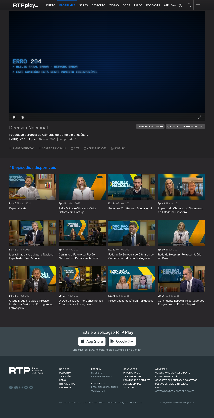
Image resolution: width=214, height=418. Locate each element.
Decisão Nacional (28, 128)
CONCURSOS (98, 383)
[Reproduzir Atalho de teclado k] (15, 117)
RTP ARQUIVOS (67, 384)
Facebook (11, 387)
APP (166, 5)
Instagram (21, 387)
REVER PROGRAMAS (101, 376)
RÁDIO (62, 380)
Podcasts (153, 5)
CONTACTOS (130, 369)
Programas (67, 5)
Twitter (16, 387)
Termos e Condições (117, 403)
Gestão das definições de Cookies (174, 391)
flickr (31, 387)
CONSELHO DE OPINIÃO (167, 376)
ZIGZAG (114, 5)
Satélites (128, 387)
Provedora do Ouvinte (136, 380)
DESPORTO (65, 373)
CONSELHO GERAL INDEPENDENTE (172, 373)
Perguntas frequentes (104, 387)
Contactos (98, 391)
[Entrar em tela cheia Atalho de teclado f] (199, 117)
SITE (75, 148)
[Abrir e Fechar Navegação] (198, 5)
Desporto (98, 5)
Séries (83, 5)
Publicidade (136, 403)
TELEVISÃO (65, 376)
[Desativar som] (23, 117)
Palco (138, 5)
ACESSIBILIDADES (95, 148)
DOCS (126, 5)
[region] (107, 66)
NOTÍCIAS (64, 369)
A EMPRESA (161, 369)
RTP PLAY (96, 369)
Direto (50, 5)
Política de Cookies (95, 403)
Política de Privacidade (70, 403)
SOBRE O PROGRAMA (52, 148)
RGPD (158, 387)
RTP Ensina (65, 387)
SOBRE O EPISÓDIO (21, 148)
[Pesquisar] (189, 5)
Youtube (26, 387)
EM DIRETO (96, 373)
